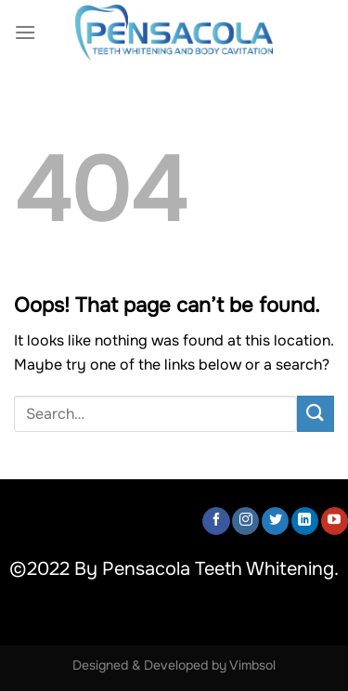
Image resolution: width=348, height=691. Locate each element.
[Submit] (315, 414)
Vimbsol (252, 665)
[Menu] (25, 32)
